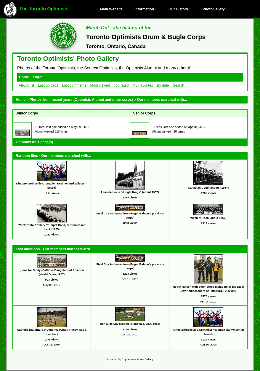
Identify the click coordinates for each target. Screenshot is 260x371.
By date (163, 85)
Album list (26, 85)
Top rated (121, 85)
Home (24, 77)
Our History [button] (178, 9)
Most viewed (100, 85)
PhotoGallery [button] (214, 9)
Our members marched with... (162, 100)
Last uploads (48, 85)
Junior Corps (27, 113)
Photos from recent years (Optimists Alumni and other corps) (81, 100)
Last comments (74, 85)
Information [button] (144, 9)
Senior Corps (144, 113)
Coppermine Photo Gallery (137, 359)
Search (178, 85)
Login (38, 77)
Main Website (111, 9)
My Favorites (143, 85)
